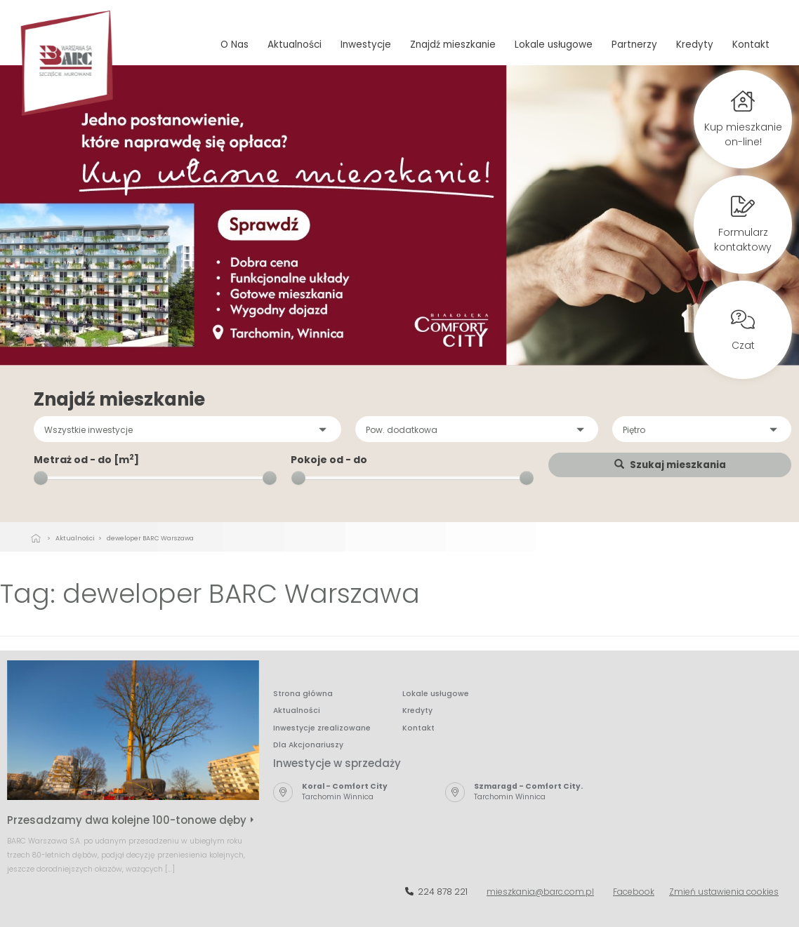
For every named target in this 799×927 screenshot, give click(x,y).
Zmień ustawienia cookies (724, 892)
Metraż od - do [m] (86, 460)
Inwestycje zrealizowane (322, 728)
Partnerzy (634, 44)
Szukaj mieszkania (670, 465)
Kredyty (694, 44)
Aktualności (295, 44)
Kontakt (751, 44)
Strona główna (303, 693)
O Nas (234, 44)
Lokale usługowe (554, 44)
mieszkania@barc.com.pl (540, 892)
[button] (187, 429)
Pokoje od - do (329, 460)
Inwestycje (366, 44)
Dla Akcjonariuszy (308, 745)
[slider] (41, 478)
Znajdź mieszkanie (453, 44)
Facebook (633, 892)
